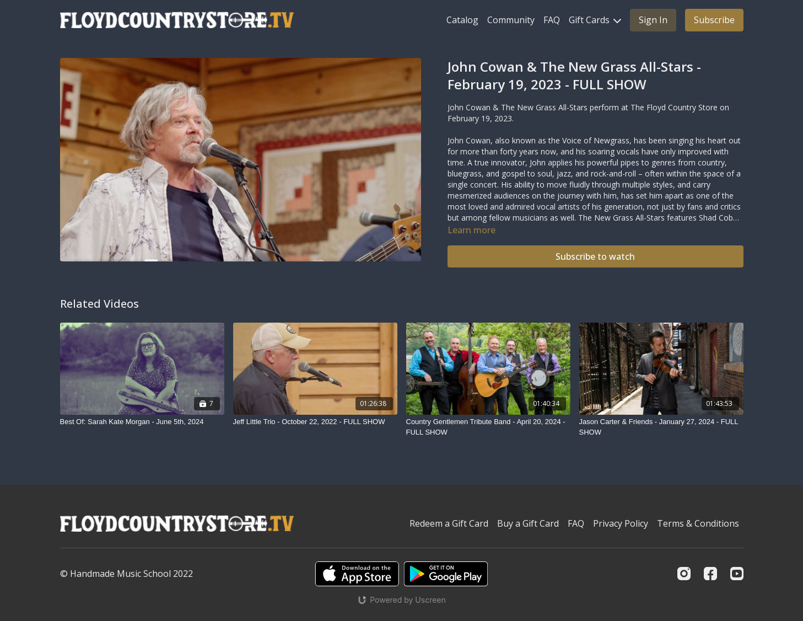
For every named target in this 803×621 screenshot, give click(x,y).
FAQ (551, 20)
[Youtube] (736, 573)
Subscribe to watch (595, 256)
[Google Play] (445, 573)
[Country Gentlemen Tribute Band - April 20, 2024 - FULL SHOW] (488, 427)
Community (511, 20)
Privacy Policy (620, 523)
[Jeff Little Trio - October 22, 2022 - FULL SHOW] (315, 421)
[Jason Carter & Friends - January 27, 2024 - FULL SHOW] (661, 427)
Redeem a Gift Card (448, 523)
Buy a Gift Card (528, 523)
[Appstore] (357, 573)
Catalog (462, 20)
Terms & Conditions (698, 523)
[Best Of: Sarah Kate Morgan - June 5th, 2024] (142, 421)
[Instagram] (684, 573)
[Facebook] (710, 573)
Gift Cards (595, 20)
